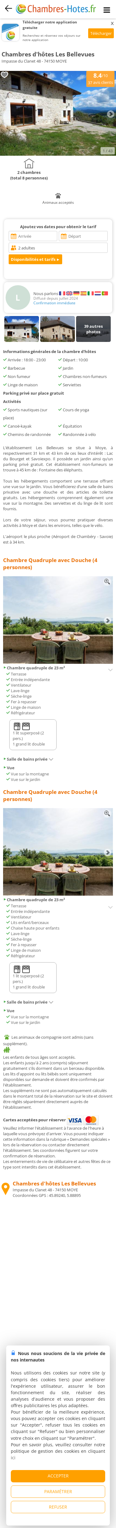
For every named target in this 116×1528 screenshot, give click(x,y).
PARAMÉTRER (58, 1491)
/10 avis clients (100, 78)
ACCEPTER (58, 1476)
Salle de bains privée (28, 759)
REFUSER (58, 1507)
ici (13, 1457)
